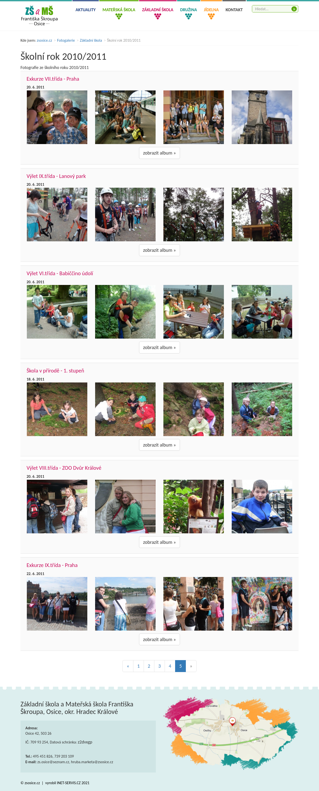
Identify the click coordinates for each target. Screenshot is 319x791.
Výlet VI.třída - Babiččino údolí (60, 273)
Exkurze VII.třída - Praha (53, 79)
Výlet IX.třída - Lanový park (56, 176)
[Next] (191, 666)
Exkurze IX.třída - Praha (52, 565)
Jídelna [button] (211, 9)
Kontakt (234, 9)
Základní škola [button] (157, 9)
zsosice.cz (44, 40)
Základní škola (91, 40)
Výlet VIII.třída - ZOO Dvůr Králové (64, 468)
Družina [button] (188, 9)
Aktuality (86, 9)
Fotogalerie (66, 40)
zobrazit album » (159, 153)
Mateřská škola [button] (118, 9)
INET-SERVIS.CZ (68, 783)
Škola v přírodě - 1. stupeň (55, 370)
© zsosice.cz (30, 783)
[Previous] (127, 666)
